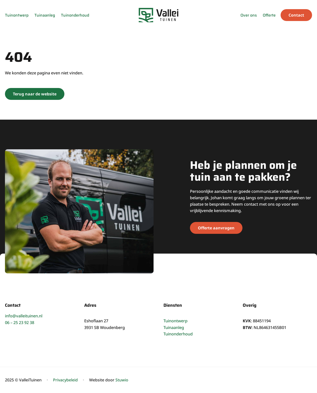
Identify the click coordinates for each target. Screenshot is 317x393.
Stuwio (121, 380)
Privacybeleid (65, 380)
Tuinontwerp (16, 15)
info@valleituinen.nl (23, 316)
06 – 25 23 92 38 (19, 322)
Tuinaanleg (44, 15)
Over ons (248, 15)
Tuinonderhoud (75, 15)
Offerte (269, 15)
